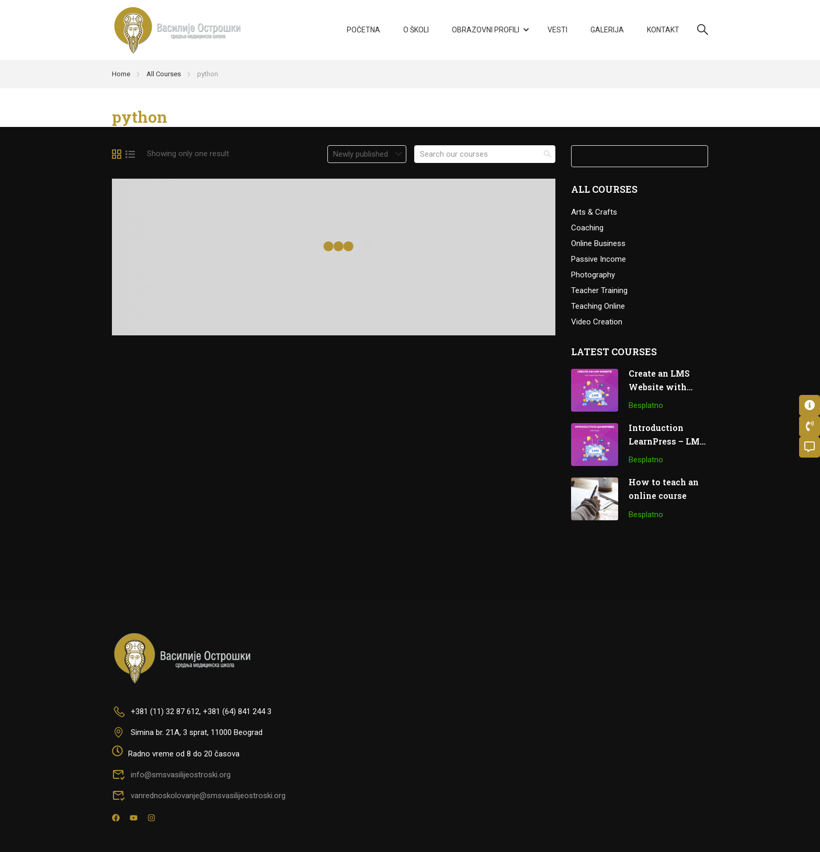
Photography (593, 274)
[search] (547, 154)
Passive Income (598, 259)
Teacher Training (599, 290)
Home (121, 74)
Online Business (598, 243)
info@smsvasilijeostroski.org (171, 774)
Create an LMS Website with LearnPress (659, 386)
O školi (416, 30)
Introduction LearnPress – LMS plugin (667, 441)
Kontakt (663, 30)
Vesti (557, 30)
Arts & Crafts (594, 212)
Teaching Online (598, 306)
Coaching (587, 227)
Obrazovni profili (485, 30)
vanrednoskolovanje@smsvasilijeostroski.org (199, 795)
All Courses (163, 74)
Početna (363, 30)
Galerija (607, 30)
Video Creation (596, 321)
